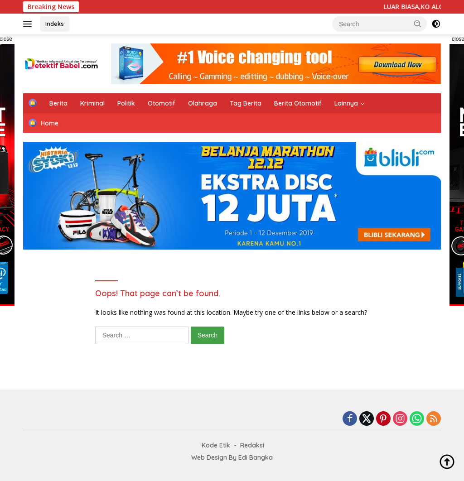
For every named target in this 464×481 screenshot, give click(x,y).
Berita (58, 103)
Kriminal (92, 103)
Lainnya (346, 103)
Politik (126, 103)
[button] (418, 23)
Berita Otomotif (298, 103)
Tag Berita (245, 103)
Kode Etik (216, 445)
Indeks (54, 23)
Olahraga (202, 103)
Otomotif (161, 103)
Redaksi (252, 445)
